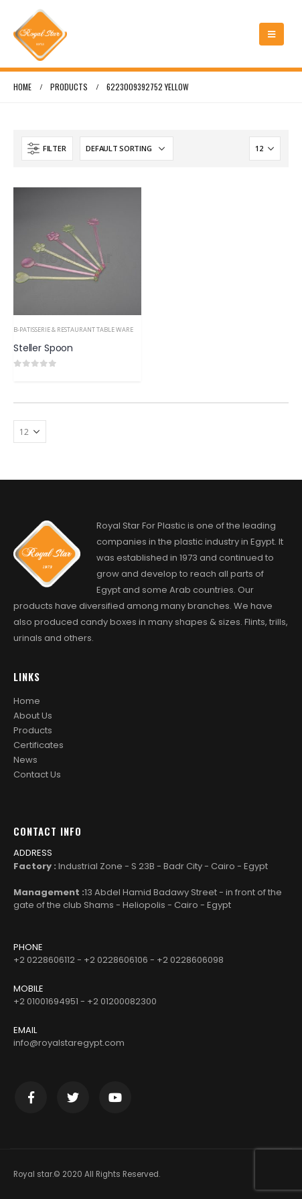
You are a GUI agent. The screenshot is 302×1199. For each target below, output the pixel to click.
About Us (32, 715)
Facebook (31, 1097)
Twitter (73, 1097)
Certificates (38, 745)
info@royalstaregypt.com (69, 1042)
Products (32, 730)
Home (26, 701)
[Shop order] (126, 148)
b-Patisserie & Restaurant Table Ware (73, 329)
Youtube (115, 1097)
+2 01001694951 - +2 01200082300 (85, 1001)
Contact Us (37, 774)
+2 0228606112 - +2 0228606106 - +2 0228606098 (118, 959)
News (25, 759)
